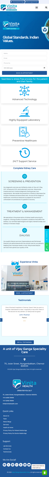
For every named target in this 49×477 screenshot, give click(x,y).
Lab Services (7, 446)
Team (5, 419)
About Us (6, 416)
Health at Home (8, 427)
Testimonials (7, 452)
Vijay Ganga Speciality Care (21, 472)
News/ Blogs (7, 422)
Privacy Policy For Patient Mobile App (15, 430)
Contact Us (6, 449)
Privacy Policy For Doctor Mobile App (15, 433)
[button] (36, 7)
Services (6, 424)
